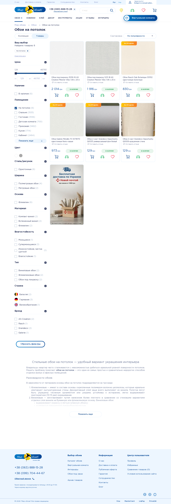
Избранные (132, 465)
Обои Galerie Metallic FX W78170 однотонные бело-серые (65, 140)
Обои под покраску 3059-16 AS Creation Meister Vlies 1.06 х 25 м (65, 79)
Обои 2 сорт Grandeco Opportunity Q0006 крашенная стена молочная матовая (138, 140)
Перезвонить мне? (61, 11)
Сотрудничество (68, 2)
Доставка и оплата (33, 2)
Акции (79, 18)
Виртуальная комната (139, 18)
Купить (56, 95)
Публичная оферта (108, 469)
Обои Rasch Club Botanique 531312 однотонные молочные (137, 79)
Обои (19, 18)
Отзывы (90, 18)
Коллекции (23, 36)
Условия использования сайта (141, 474)
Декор (51, 18)
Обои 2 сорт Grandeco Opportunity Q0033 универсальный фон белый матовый (102, 140)
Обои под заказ (75, 474)
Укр (119, 2)
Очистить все (20, 56)
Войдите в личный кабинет (143, 3)
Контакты (84, 2)
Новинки (30, 18)
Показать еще (85, 414)
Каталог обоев (75, 461)
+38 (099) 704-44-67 (30, 473)
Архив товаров (75, 480)
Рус (114, 2)
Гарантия (51, 2)
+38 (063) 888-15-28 (60, 9)
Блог (96, 2)
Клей (41, 18)
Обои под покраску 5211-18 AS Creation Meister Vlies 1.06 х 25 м (101, 79)
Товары (40, 36)
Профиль (131, 461)
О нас (17, 2)
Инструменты (65, 18)
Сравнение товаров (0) (138, 469)
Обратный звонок (23, 479)
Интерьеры (103, 18)
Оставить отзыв (60, 82)
